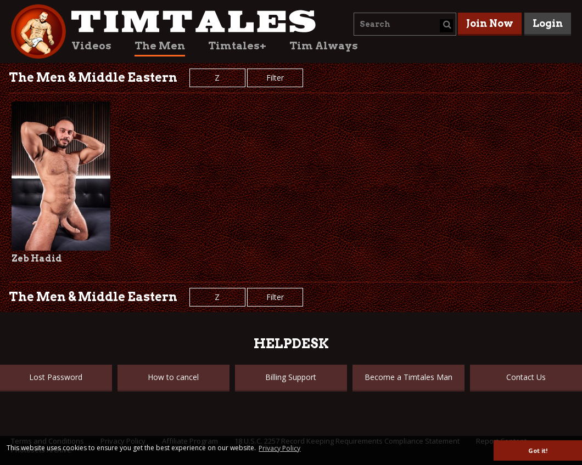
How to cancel (173, 377)
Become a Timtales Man (408, 377)
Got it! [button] (537, 450)
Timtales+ (237, 46)
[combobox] (405, 24)
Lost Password (55, 377)
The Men (160, 46)
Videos (91, 46)
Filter (275, 77)
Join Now (489, 23)
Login (548, 23)
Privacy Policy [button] (279, 448)
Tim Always (323, 46)
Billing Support (290, 377)
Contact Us (526, 377)
